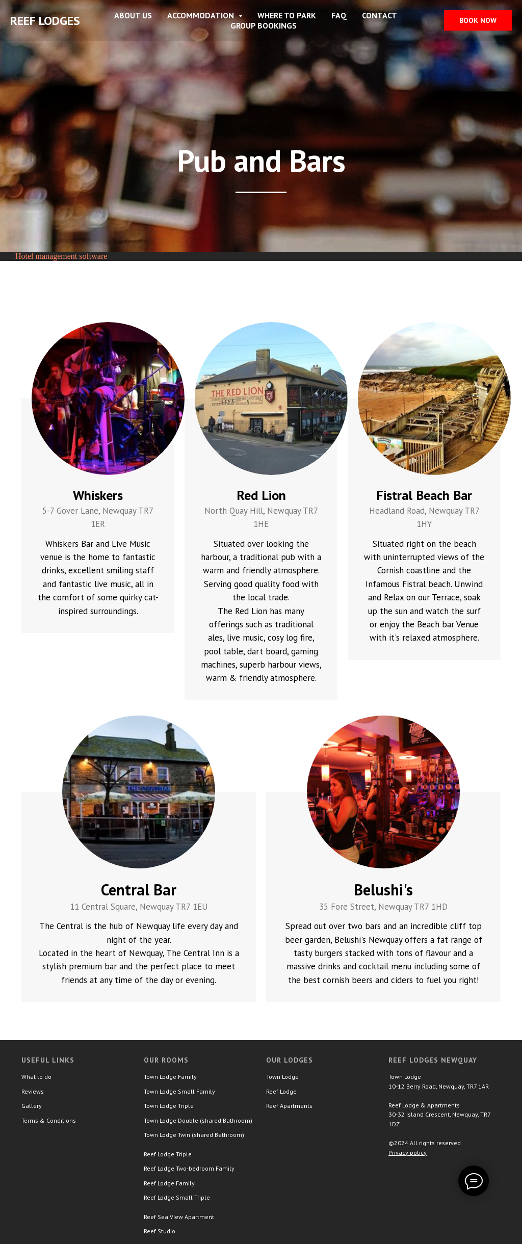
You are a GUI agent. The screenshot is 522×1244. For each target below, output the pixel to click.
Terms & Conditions (48, 1120)
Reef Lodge (281, 1091)
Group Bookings (263, 25)
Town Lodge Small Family (179, 1091)
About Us (133, 15)
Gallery (31, 1105)
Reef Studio (159, 1231)
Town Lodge (282, 1076)
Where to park (286, 15)
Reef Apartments (289, 1105)
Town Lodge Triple (169, 1105)
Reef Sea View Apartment (179, 1217)
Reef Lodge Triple (168, 1154)
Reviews (32, 1091)
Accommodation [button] (201, 15)
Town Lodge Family (170, 1076)
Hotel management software (61, 256)
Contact (379, 15)
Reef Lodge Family (169, 1183)
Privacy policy (407, 1152)
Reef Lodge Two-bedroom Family (189, 1168)
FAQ (339, 15)
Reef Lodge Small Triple (177, 1197)
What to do (36, 1076)
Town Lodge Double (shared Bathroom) (198, 1120)
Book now (478, 20)
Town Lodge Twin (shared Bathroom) (194, 1135)
